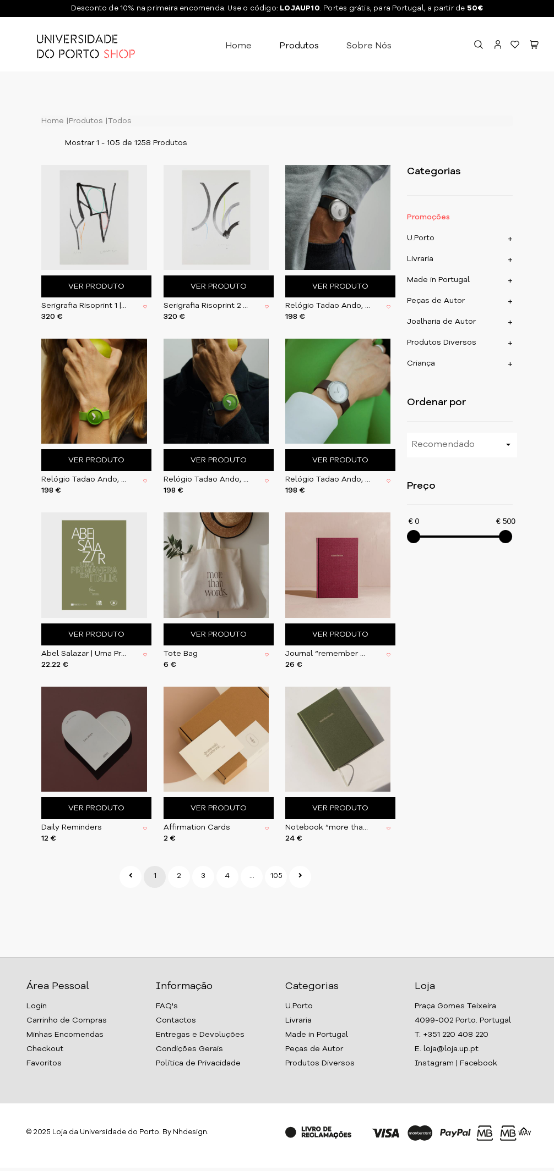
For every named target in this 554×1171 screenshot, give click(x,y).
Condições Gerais (189, 1049)
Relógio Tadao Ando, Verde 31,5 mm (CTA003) (83, 479)
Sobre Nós (369, 46)
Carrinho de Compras (66, 1020)
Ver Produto (96, 286)
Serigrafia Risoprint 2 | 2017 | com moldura (206, 306)
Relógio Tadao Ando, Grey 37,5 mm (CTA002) (327, 306)
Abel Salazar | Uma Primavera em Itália (83, 654)
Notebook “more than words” (327, 827)
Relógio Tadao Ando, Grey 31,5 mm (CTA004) (327, 479)
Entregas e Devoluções (200, 1035)
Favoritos (44, 1063)
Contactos (176, 1020)
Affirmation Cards (197, 827)
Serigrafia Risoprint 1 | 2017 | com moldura (83, 306)
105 (276, 876)
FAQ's (167, 1006)
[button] (534, 46)
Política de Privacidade (198, 1063)
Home (238, 46)
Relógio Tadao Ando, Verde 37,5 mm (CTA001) (206, 479)
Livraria (420, 259)
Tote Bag (181, 654)
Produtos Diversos (441, 342)
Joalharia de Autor (441, 321)
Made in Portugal (438, 280)
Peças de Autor (436, 301)
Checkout (44, 1049)
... (251, 876)
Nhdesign (190, 1132)
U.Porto (420, 238)
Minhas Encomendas (65, 1035)
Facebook (478, 1063)
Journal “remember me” (327, 654)
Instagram (434, 1063)
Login (36, 1006)
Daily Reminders (71, 827)
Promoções (428, 217)
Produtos (299, 46)
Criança (421, 363)
